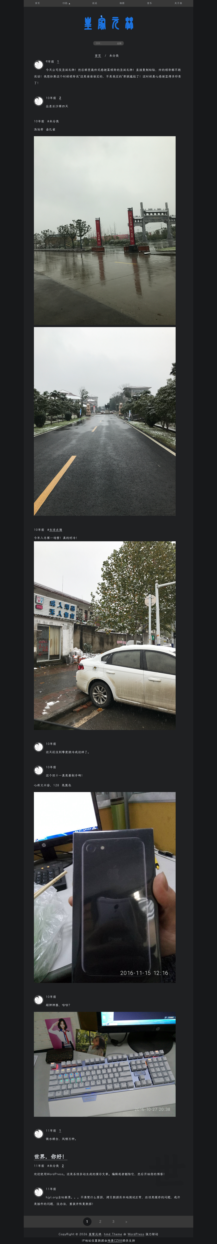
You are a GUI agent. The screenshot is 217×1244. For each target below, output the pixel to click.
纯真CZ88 (114, 1240)
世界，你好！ (50, 1156)
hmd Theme (113, 1234)
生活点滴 (55, 529)
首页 (98, 55)
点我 (119, 43)
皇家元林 (108, 23)
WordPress (136, 1234)
